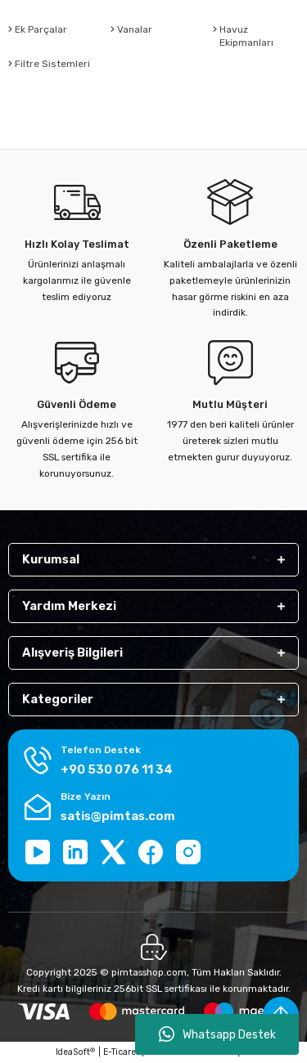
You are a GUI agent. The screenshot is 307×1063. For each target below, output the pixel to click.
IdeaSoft (75, 1052)
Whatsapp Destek (217, 1034)
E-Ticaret (121, 1052)
